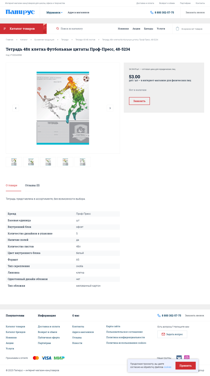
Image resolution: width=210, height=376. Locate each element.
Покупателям (15, 315)
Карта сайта (113, 326)
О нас (75, 315)
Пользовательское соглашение (124, 332)
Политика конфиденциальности (125, 337)
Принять (186, 365)
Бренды (148, 29)
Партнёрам (185, 3)
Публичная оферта (49, 337)
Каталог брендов (15, 332)
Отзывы (77, 337)
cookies (167, 367)
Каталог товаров (15, 326)
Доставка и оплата (145, 3)
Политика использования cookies (126, 343)
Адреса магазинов (78, 12)
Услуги (161, 29)
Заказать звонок (195, 12)
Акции (136, 29)
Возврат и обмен (167, 3)
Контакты (200, 3)
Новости (77, 343)
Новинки (123, 29)
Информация (47, 315)
